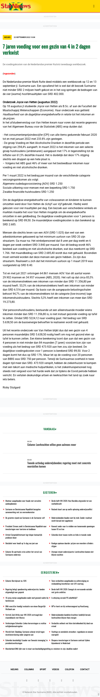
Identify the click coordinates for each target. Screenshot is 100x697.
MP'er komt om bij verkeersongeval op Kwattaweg (69, 606)
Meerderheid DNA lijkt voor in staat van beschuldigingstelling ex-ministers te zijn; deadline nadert (41, 648)
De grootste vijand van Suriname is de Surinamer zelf (25, 517)
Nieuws (14, 669)
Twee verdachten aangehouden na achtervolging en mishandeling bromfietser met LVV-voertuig (70, 582)
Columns (29, 669)
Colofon (69, 669)
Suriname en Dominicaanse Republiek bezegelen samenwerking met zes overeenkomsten (23, 511)
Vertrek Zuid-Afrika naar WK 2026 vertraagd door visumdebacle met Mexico (24, 616)
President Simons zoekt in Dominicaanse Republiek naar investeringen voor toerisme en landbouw (26, 528)
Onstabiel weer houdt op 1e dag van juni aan (21, 543)
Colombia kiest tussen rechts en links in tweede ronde (71, 534)
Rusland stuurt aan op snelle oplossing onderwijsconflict (71, 509)
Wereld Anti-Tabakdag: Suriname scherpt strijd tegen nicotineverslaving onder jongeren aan (24, 633)
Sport (43, 669)
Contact (84, 669)
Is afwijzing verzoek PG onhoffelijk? (64, 597)
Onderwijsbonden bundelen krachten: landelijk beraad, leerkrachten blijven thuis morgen (71, 616)
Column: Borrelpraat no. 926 (15, 580)
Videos (55, 669)
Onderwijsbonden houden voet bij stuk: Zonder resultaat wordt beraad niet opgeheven (71, 519)
